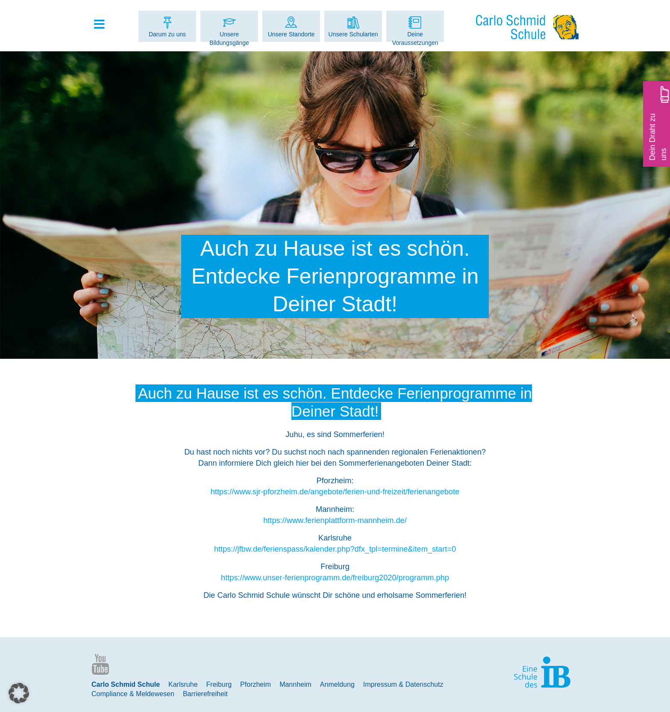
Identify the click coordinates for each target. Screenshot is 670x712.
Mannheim (295, 684)
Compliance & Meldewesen (132, 693)
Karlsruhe (182, 684)
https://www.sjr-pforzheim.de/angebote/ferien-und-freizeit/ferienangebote (335, 491)
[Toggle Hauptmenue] (103, 25)
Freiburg (219, 684)
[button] (19, 693)
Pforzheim (255, 684)
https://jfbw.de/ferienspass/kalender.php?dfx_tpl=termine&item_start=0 (335, 549)
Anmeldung (337, 684)
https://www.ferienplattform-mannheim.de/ (335, 520)
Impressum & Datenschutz (403, 684)
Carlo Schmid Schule (125, 684)
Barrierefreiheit (205, 693)
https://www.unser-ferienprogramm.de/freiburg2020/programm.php (335, 577)
